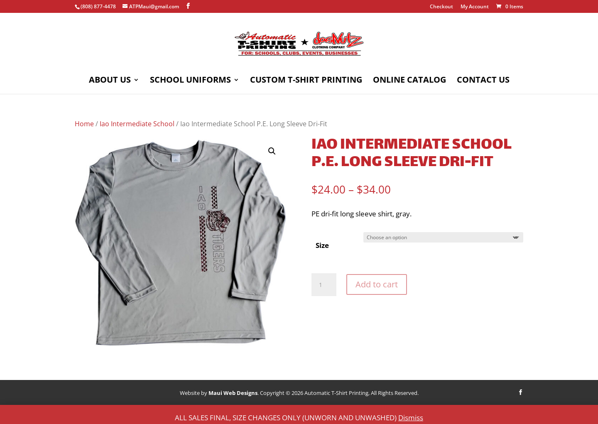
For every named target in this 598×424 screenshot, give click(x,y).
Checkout (441, 7)
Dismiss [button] (410, 417)
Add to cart (376, 284)
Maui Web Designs (232, 393)
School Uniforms (190, 81)
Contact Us (483, 81)
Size (322, 245)
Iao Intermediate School (137, 123)
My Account (475, 7)
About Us (110, 81)
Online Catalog (409, 81)
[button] (272, 151)
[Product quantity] (323, 285)
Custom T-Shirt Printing (306, 81)
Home (84, 123)
